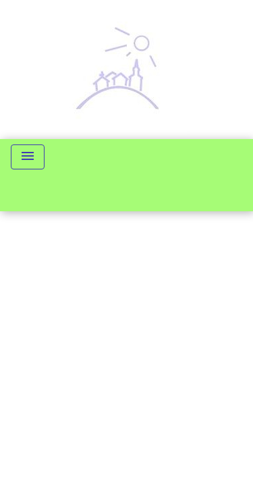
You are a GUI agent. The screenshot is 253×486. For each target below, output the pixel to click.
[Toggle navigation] (28, 156)
